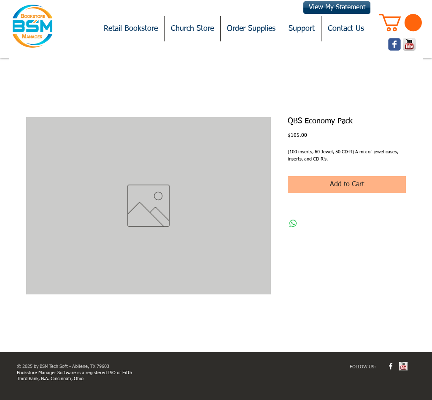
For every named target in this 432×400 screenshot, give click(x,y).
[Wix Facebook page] (394, 44)
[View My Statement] (336, 7)
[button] (400, 22)
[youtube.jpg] (403, 366)
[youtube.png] (409, 44)
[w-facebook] (390, 366)
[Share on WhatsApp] (293, 223)
